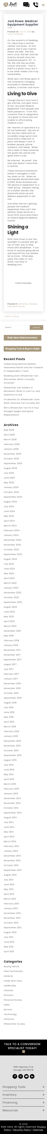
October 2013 (11, 865)
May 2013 (9, 889)
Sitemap (38, 1129)
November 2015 (12, 745)
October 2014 (11, 807)
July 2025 (9, 473)
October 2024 (11, 492)
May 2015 (9, 774)
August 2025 (10, 468)
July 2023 (9, 563)
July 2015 (9, 764)
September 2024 (13, 496)
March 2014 (10, 841)
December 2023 (12, 540)
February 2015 (11, 788)
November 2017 (12, 654)
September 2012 (13, 927)
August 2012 (10, 932)
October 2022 (11, 597)
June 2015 (9, 769)
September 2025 (13, 463)
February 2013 (11, 903)
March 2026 (10, 439)
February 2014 (11, 846)
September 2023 (13, 554)
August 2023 (10, 559)
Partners (8, 995)
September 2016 (13, 697)
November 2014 (12, 803)
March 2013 (10, 898)
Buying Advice (11, 966)
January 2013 (11, 908)
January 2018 (11, 645)
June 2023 (9, 568)
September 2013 (13, 870)
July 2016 (9, 707)
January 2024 (11, 535)
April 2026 (9, 434)
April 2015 (9, 779)
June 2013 (9, 884)
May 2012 (9, 946)
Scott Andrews (15, 34)
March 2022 (10, 626)
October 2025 (11, 458)
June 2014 (9, 827)
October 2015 (11, 750)
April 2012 (9, 951)
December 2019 (12, 630)
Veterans (9, 1019)
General (22, 303)
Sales (7, 1004)
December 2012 (12, 913)
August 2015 (10, 760)
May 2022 (9, 616)
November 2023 (12, 544)
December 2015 (12, 741)
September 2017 (13, 659)
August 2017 (10, 664)
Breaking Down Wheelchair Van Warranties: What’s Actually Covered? (21, 379)
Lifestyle (32, 303)
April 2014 (9, 836)
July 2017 (9, 669)
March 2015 (10, 784)
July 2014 (9, 822)
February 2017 (11, 674)
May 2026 (9, 429)
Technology (10, 1014)
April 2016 (9, 721)
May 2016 (9, 717)
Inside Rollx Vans (13, 980)
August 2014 (10, 817)
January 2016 (11, 736)
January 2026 (11, 449)
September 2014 (13, 812)
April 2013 (9, 894)
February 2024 (12, 530)
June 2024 (9, 511)
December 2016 (12, 683)
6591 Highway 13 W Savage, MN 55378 (23, 1068)
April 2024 (9, 520)
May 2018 (9, 635)
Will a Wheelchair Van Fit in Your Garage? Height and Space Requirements (21, 411)
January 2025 (11, 487)
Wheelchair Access (14, 1023)
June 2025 (9, 477)
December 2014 (12, 798)
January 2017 (11, 678)
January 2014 (11, 851)
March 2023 (10, 583)
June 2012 (9, 941)
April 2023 (9, 578)
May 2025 (9, 482)
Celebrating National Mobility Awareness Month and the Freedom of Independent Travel (23, 367)
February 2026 (12, 444)
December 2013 (12, 855)
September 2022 (13, 602)
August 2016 (10, 702)
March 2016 (10, 726)
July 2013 (8, 879)
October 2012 (11, 922)
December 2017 (12, 650)
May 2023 (9, 573)
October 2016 (11, 693)
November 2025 (12, 453)
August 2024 (10, 501)
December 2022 (12, 592)
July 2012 (8, 937)
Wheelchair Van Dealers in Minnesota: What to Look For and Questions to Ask (22, 391)
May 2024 (9, 516)
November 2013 (12, 860)
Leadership (10, 985)
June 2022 (9, 611)
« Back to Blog (11, 316)
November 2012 (12, 918)
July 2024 (9, 506)
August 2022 (10, 607)
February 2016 (11, 731)
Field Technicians (13, 971)
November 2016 (12, 688)
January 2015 (11, 793)
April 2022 (9, 621)
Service (8, 1009)
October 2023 (11, 549)
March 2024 (10, 525)
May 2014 (9, 831)
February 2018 (11, 640)
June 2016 (9, 712)
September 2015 (13, 755)
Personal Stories (16, 306)
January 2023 (11, 587)
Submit (36, 327)
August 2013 (10, 874)
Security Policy (22, 1129)
